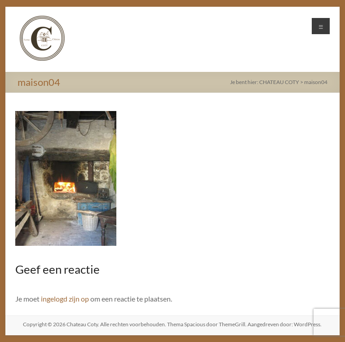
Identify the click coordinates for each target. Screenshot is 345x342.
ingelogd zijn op (65, 298)
